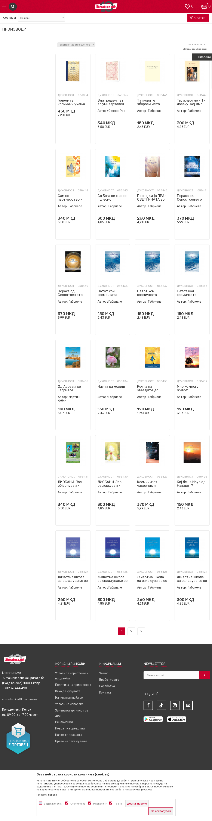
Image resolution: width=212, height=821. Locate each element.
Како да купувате (67, 691)
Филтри (197, 18)
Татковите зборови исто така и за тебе (149, 104)
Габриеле (155, 111)
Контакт (105, 692)
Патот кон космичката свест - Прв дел (190, 294)
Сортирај (9, 17)
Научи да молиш (111, 386)
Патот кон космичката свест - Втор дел (151, 294)
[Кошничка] (204, 6)
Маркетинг (100, 803)
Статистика (77, 803)
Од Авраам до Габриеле (69, 388)
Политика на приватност (73, 685)
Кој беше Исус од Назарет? (191, 483)
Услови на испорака (69, 704)
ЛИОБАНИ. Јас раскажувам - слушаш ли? (110, 485)
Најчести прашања (68, 735)
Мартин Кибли (69, 398)
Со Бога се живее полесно (112, 197)
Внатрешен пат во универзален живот (111, 104)
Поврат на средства (70, 728)
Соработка (107, 686)
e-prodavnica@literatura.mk (19, 699)
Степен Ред (116, 111)
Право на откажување (71, 741)
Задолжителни (53, 803)
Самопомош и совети (67, 476)
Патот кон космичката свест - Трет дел (112, 294)
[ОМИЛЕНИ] (187, 6)
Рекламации (64, 722)
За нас (103, 673)
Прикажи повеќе (47, 794)
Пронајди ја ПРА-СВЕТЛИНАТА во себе (151, 199)
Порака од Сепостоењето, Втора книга (190, 199)
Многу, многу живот (188, 388)
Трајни (118, 803)
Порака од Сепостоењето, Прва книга (70, 294)
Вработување (109, 680)
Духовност (66, 95)
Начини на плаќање (69, 698)
